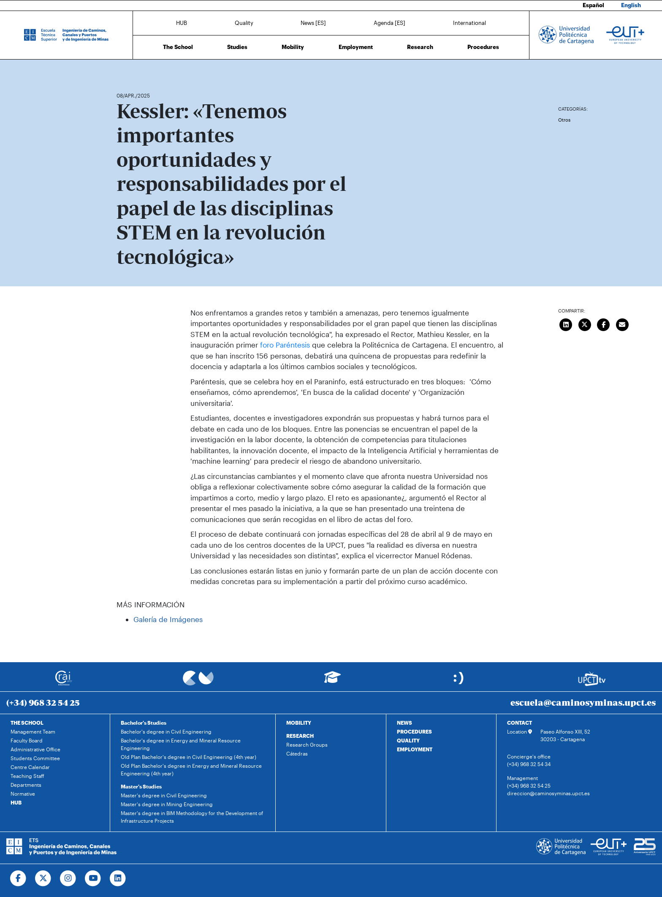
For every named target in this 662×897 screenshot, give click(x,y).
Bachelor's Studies (143, 723)
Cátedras (297, 753)
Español (593, 5)
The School (178, 46)
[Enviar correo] (622, 324)
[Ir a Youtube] (93, 878)
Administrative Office (35, 749)
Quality (244, 22)
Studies (237, 46)
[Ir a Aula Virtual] (332, 681)
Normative (23, 793)
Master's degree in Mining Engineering (167, 804)
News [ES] (313, 22)
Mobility (293, 46)
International (469, 22)
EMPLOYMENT (414, 749)
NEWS (404, 723)
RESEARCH (300, 736)
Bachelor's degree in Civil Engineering (166, 731)
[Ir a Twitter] (43, 878)
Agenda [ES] (389, 22)
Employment (356, 46)
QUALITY (408, 740)
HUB (181, 22)
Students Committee (35, 758)
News (140, 70)
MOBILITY (298, 723)
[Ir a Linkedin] (118, 878)
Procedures (483, 46)
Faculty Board (27, 740)
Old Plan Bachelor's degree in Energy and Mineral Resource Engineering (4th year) (191, 769)
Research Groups (307, 745)
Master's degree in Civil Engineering (164, 795)
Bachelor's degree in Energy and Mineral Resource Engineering (181, 744)
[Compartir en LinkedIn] (566, 324)
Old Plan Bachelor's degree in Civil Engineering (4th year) (188, 757)
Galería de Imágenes (168, 619)
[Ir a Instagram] (68, 878)
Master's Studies (141, 786)
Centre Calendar (30, 767)
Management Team (33, 731)
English (631, 5)
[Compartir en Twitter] (585, 324)
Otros (564, 119)
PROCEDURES (414, 731)
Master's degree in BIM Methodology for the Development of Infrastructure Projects (192, 817)
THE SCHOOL (27, 723)
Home (124, 70)
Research (420, 46)
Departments (26, 785)
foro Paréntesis (285, 344)
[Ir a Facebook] (18, 878)
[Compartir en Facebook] (604, 324)
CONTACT (519, 723)
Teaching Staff (27, 776)
